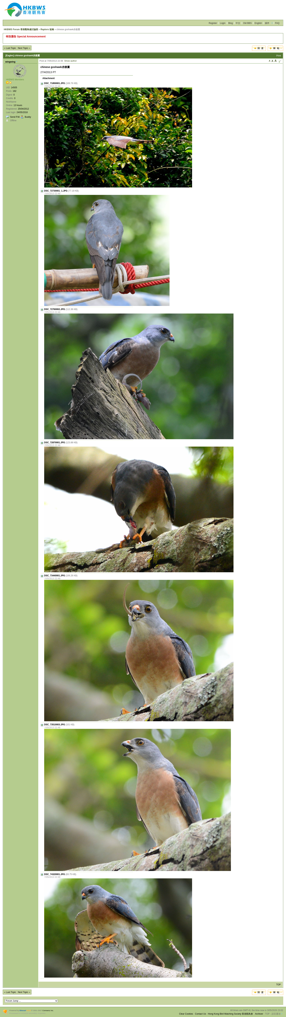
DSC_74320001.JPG (54, 874)
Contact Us (200, 1014)
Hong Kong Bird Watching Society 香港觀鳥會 (230, 1014)
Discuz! (23, 1010)
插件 (267, 23)
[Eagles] (9, 55)
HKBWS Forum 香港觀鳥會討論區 (21, 29)
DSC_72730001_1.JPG (55, 191)
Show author (70, 61)
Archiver (259, 1014)
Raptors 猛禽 (47, 29)
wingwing (10, 62)
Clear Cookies (186, 1014)
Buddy (28, 117)
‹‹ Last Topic (10, 48)
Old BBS (247, 23)
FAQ (277, 23)
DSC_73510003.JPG (54, 724)
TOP (278, 984)
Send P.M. (15, 117)
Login (222, 23)
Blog (230, 23)
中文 (238, 23)
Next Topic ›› (24, 48)
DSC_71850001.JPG (54, 83)
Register (213, 23)
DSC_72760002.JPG (54, 309)
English (258, 23)
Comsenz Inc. (48, 1010)
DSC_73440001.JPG (54, 575)
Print (278, 55)
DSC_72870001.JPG (54, 442)
